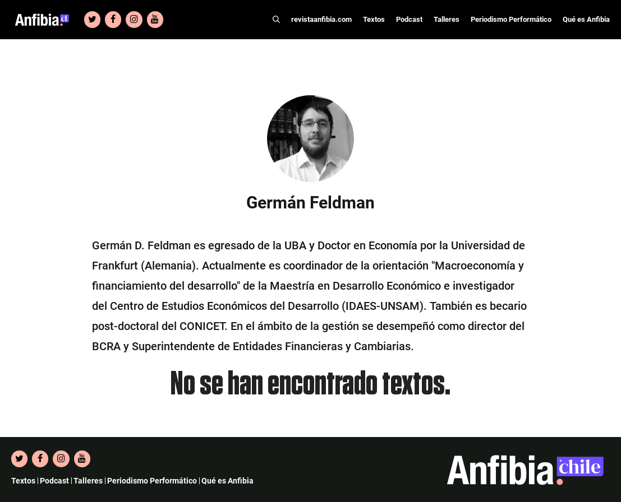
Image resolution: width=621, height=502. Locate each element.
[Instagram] (134, 19)
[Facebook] (113, 19)
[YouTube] (155, 19)
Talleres (446, 19)
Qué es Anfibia (586, 19)
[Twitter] (92, 19)
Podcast (409, 19)
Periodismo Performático (511, 19)
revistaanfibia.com (321, 19)
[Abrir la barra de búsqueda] (276, 19)
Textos (374, 19)
